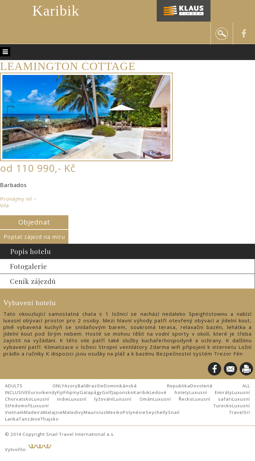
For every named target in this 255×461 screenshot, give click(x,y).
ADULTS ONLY (34, 386)
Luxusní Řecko (173, 399)
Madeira (33, 412)
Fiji (60, 392)
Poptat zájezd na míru (34, 236)
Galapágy (91, 392)
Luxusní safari (212, 399)
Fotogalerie (28, 266)
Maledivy (73, 412)
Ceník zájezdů (33, 281)
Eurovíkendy (42, 392)
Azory (71, 386)
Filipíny (71, 392)
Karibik (55, 11)
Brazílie (95, 386)
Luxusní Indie (50, 399)
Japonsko (122, 392)
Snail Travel (206, 412)
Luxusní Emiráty (210, 392)
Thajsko (50, 419)
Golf (107, 392)
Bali (82, 386)
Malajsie (53, 412)
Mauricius (95, 412)
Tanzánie (30, 419)
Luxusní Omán (133, 399)
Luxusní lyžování (91, 399)
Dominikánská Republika (147, 386)
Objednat (34, 222)
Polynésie (134, 412)
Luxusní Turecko (131, 406)
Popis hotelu (30, 251)
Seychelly (157, 412)
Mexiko (114, 412)
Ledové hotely (169, 392)
